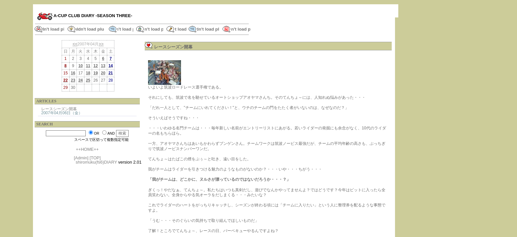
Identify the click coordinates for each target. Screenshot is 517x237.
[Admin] (81, 157)
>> (101, 43)
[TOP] (95, 157)
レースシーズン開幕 (59, 109)
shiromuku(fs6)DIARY (96, 162)
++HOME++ (87, 149)
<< (75, 43)
